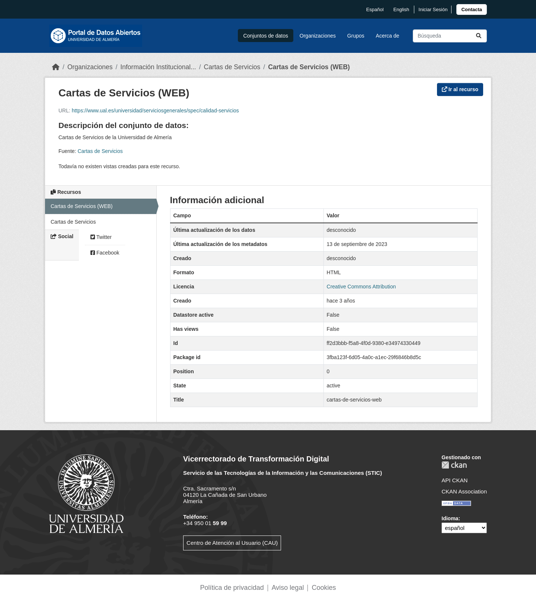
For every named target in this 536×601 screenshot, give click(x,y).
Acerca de (387, 36)
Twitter (101, 237)
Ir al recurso (460, 89)
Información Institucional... (158, 67)
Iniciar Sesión (432, 9)
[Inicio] (56, 67)
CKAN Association (464, 491)
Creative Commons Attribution (361, 287)
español (375, 9)
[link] (471, 9)
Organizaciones (318, 36)
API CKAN (454, 480)
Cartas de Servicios (232, 67)
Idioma (449, 518)
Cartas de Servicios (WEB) (309, 67)
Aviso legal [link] (288, 587)
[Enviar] (478, 35)
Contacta (471, 9)
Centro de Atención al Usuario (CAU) (232, 543)
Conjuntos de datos (265, 36)
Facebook (104, 253)
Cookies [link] (324, 587)
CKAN (454, 465)
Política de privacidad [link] (232, 587)
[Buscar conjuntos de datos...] (450, 35)
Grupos (355, 36)
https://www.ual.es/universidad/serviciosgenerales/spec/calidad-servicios (155, 111)
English (401, 9)
